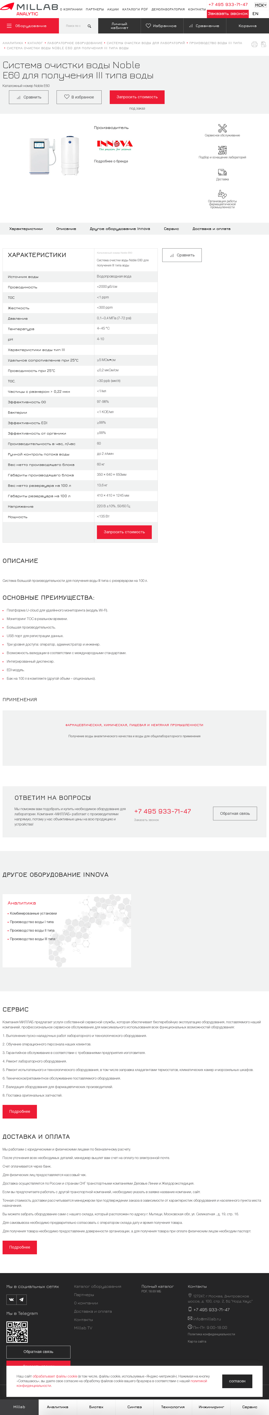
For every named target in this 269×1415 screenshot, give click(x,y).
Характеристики (26, 228)
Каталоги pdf (135, 9)
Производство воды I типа (32, 922)
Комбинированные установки (33, 913)
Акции (113, 9)
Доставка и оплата (212, 228)
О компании (71, 9)
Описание (66, 228)
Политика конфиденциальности (211, 1334)
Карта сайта (197, 1341)
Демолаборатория (168, 9)
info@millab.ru (207, 1318)
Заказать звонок (228, 13)
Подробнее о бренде (111, 161)
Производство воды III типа (32, 939)
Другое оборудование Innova (120, 228)
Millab (19, 1407)
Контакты (197, 9)
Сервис (171, 228)
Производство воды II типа (32, 930)
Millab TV (83, 1327)
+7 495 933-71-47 (228, 4)
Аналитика (22, 903)
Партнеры (95, 9)
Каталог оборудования (97, 1286)
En (255, 13)
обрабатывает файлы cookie (55, 1376)
